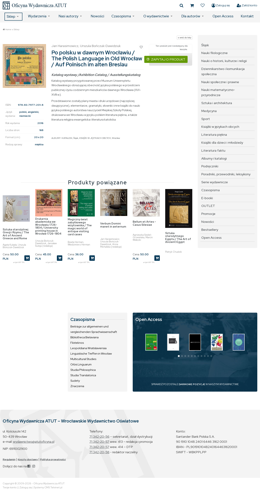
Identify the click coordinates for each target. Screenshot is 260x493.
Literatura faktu (213, 150)
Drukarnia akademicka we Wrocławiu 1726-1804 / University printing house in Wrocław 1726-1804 (48, 226)
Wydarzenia (37, 16)
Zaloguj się (220, 5)
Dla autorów (190, 16)
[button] (179, 356)
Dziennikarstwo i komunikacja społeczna (223, 71)
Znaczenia (77, 386)
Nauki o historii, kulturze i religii (224, 61)
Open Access (223, 16)
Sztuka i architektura (216, 103)
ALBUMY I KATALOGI (61, 138)
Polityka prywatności (53, 459)
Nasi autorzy (68, 16)
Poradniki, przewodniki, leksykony (225, 174)
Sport (205, 119)
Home (8, 29)
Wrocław (116, 138)
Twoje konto (9, 487)
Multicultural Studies (83, 359)
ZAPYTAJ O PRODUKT (166, 59)
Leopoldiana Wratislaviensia (88, 348)
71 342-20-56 (99, 436)
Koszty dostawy (28, 459)
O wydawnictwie (156, 16)
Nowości (97, 16)
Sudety (75, 381)
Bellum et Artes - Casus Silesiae (144, 223)
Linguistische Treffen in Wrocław (91, 353)
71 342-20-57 (99, 442)
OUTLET (208, 206)
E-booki (207, 198)
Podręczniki (209, 166)
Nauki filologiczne (214, 53)
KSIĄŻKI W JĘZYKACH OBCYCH (95, 138)
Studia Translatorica (83, 375)
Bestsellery (209, 230)
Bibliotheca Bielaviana (84, 337)
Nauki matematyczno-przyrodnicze (218, 92)
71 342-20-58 (99, 452)
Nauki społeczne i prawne (220, 82)
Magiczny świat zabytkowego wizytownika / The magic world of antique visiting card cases (80, 227)
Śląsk (75, 138)
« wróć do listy (184, 37)
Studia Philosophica (83, 370)
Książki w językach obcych (220, 127)
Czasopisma (121, 16)
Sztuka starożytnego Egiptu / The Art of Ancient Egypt (178, 237)
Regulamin (9, 459)
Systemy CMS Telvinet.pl (48, 487)
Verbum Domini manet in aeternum (113, 225)
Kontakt (247, 16)
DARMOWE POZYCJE (192, 384)
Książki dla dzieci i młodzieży (222, 142)
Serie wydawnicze (214, 182)
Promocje (208, 214)
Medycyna (209, 111)
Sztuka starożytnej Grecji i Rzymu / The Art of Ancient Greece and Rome (16, 234)
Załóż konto (247, 5)
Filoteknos (77, 343)
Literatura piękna (214, 134)
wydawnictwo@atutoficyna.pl (33, 442)
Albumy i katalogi (214, 158)
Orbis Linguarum (81, 364)
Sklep (11, 16)
